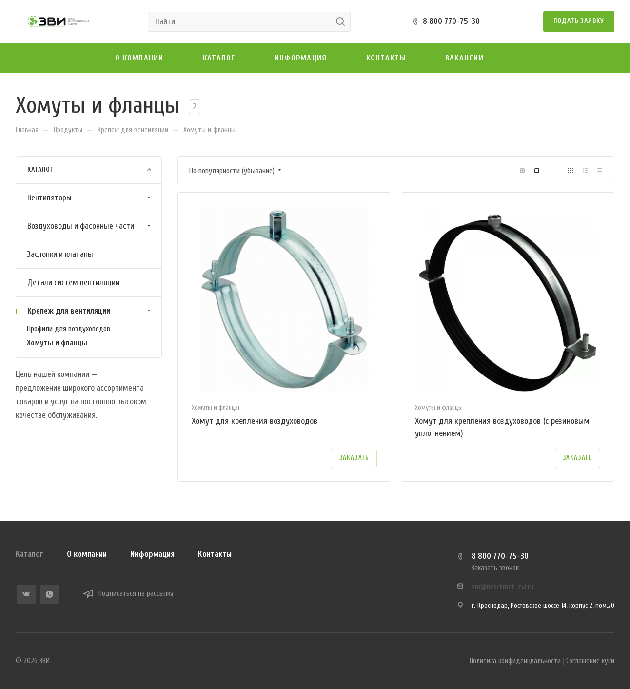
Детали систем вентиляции (73, 282)
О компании (87, 554)
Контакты (215, 554)
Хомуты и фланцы (57, 342)
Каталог (29, 554)
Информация (152, 554)
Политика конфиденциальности (515, 661)
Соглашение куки (590, 661)
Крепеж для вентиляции (90, 310)
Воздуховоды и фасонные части (90, 226)
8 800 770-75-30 (451, 21)
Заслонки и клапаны (60, 254)
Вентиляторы (90, 197)
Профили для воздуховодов (68, 328)
